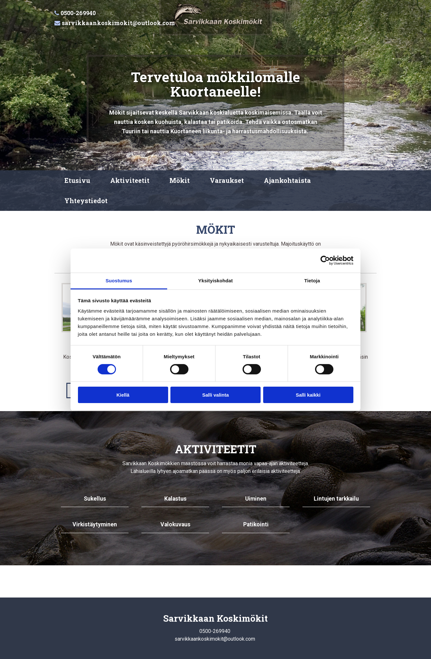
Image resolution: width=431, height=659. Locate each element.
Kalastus (175, 498)
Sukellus (95, 498)
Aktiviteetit (129, 180)
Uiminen (255, 498)
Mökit (179, 180)
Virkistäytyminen (94, 524)
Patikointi (256, 524)
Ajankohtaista (287, 180)
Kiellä (122, 395)
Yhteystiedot (86, 200)
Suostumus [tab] (119, 280)
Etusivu (77, 180)
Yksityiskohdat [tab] (215, 280)
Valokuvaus (175, 524)
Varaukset (227, 180)
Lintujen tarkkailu (336, 498)
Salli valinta (215, 395)
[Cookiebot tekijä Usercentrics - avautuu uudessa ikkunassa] (325, 260)
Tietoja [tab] (312, 280)
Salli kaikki (308, 395)
